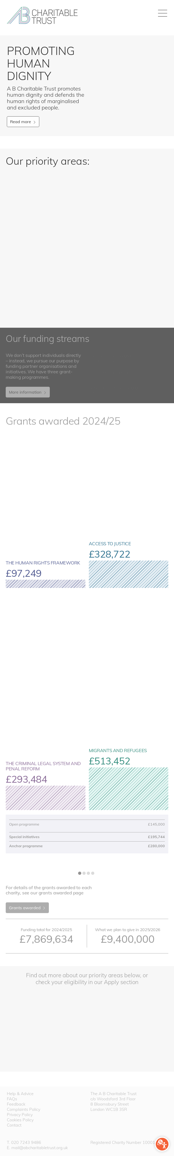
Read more (23, 121)
